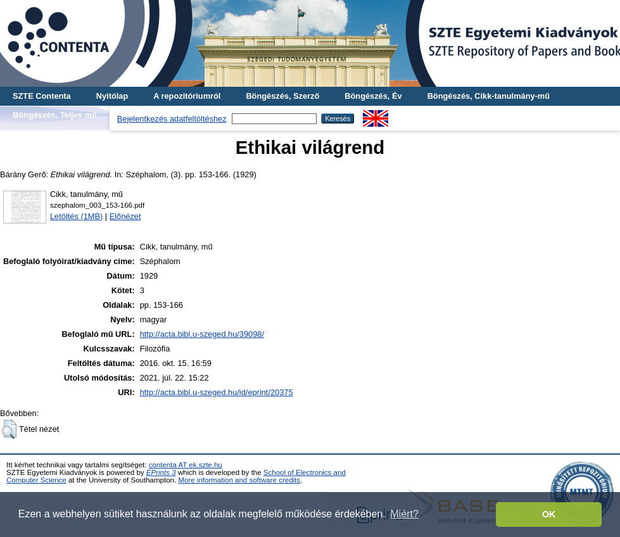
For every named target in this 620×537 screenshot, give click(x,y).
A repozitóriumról (186, 96)
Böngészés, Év (373, 96)
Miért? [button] (404, 514)
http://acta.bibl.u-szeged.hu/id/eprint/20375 (216, 392)
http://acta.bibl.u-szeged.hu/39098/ (202, 334)
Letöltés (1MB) (76, 216)
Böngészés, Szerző (282, 96)
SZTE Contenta (42, 96)
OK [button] (549, 514)
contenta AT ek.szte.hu (185, 465)
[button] (9, 429)
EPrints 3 (161, 472)
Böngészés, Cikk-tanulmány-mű (488, 96)
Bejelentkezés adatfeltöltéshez (172, 118)
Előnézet (125, 216)
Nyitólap (112, 96)
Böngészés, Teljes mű (55, 115)
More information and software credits (239, 480)
